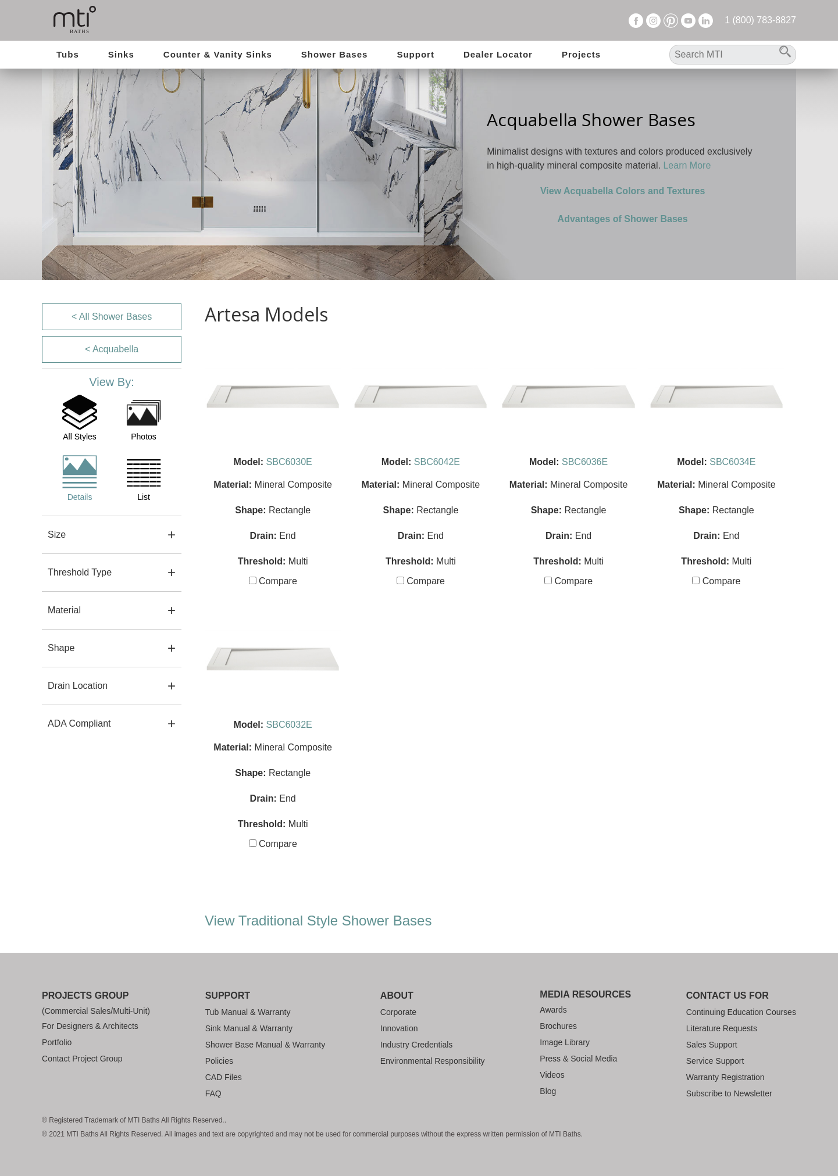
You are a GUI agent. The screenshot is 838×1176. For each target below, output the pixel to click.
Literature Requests (721, 1028)
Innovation (399, 1028)
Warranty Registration (725, 1077)
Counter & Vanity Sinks (217, 54)
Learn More (687, 165)
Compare (273, 581)
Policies (219, 1061)
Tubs (67, 54)
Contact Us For (727, 995)
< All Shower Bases (112, 316)
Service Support (715, 1061)
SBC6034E (732, 462)
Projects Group (85, 995)
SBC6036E (585, 462)
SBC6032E (289, 725)
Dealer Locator (498, 54)
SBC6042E (437, 462)
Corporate (398, 1012)
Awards (553, 1009)
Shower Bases (334, 54)
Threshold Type (80, 572)
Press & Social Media (578, 1058)
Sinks (121, 54)
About (396, 995)
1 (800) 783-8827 (760, 20)
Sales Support (711, 1044)
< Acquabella (111, 349)
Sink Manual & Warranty (249, 1028)
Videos (552, 1075)
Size (57, 534)
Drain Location (78, 686)
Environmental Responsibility (432, 1061)
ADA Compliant (79, 723)
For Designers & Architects (90, 1026)
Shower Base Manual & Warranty (265, 1044)
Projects (581, 54)
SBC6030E (289, 462)
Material (64, 610)
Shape (61, 648)
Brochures (558, 1026)
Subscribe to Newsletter (729, 1093)
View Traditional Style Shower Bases (318, 920)
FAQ (213, 1093)
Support (415, 54)
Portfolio (57, 1042)
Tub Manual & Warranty (248, 1012)
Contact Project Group (82, 1058)
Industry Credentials (416, 1044)
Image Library (565, 1042)
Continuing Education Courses (741, 1012)
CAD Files (223, 1077)
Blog (548, 1091)
